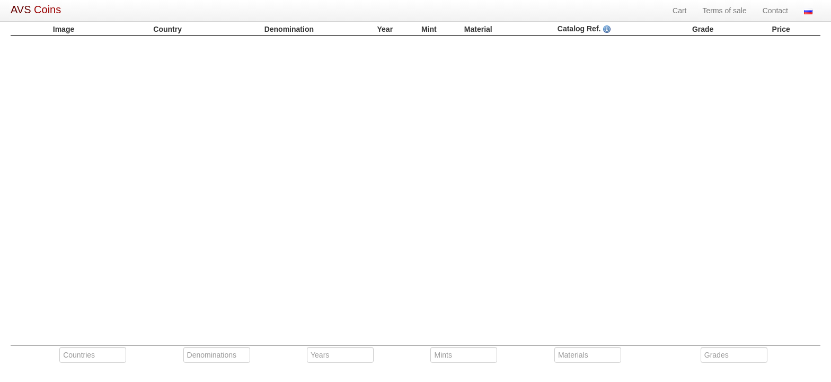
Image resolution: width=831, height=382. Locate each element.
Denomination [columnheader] (289, 29)
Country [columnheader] (167, 29)
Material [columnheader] (478, 29)
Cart (679, 10)
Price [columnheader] (781, 29)
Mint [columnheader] (429, 29)
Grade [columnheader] (702, 29)
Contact (775, 10)
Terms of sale (725, 10)
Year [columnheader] (385, 29)
